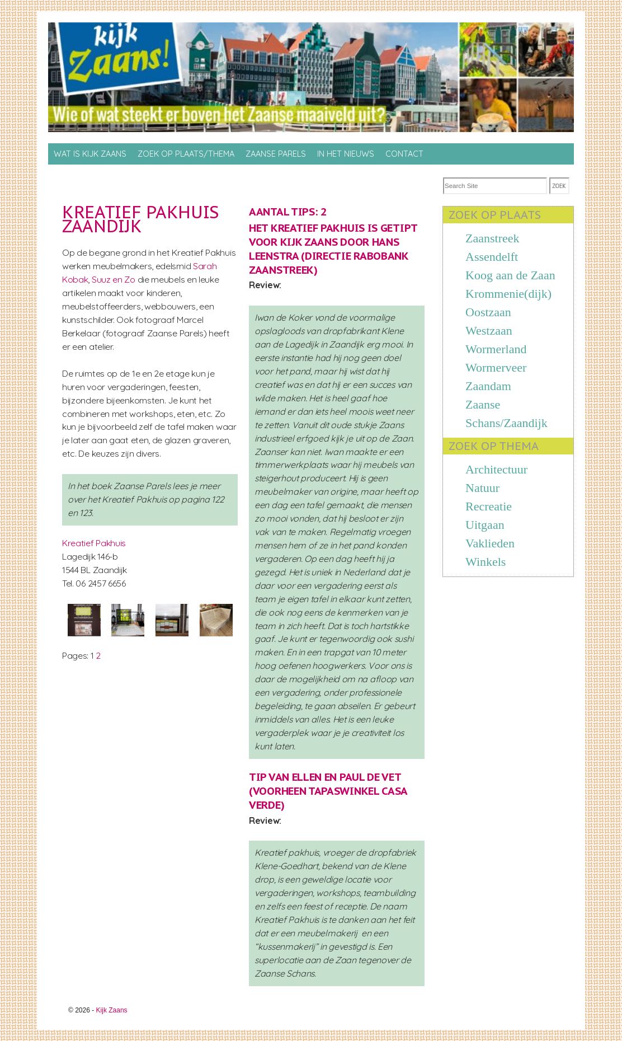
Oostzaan (488, 312)
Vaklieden (490, 543)
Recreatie (488, 506)
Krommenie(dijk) (508, 294)
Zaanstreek (492, 238)
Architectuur (496, 469)
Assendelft (491, 257)
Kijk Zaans (112, 1010)
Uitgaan (485, 525)
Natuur (482, 488)
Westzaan (488, 330)
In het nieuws (345, 154)
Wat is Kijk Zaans (90, 154)
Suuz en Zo (115, 279)
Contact (404, 154)
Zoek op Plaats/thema (186, 154)
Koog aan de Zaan (510, 275)
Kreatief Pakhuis (94, 542)
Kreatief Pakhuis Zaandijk (140, 219)
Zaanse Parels (276, 154)
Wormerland (495, 349)
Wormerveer (495, 367)
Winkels (485, 562)
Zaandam (488, 386)
